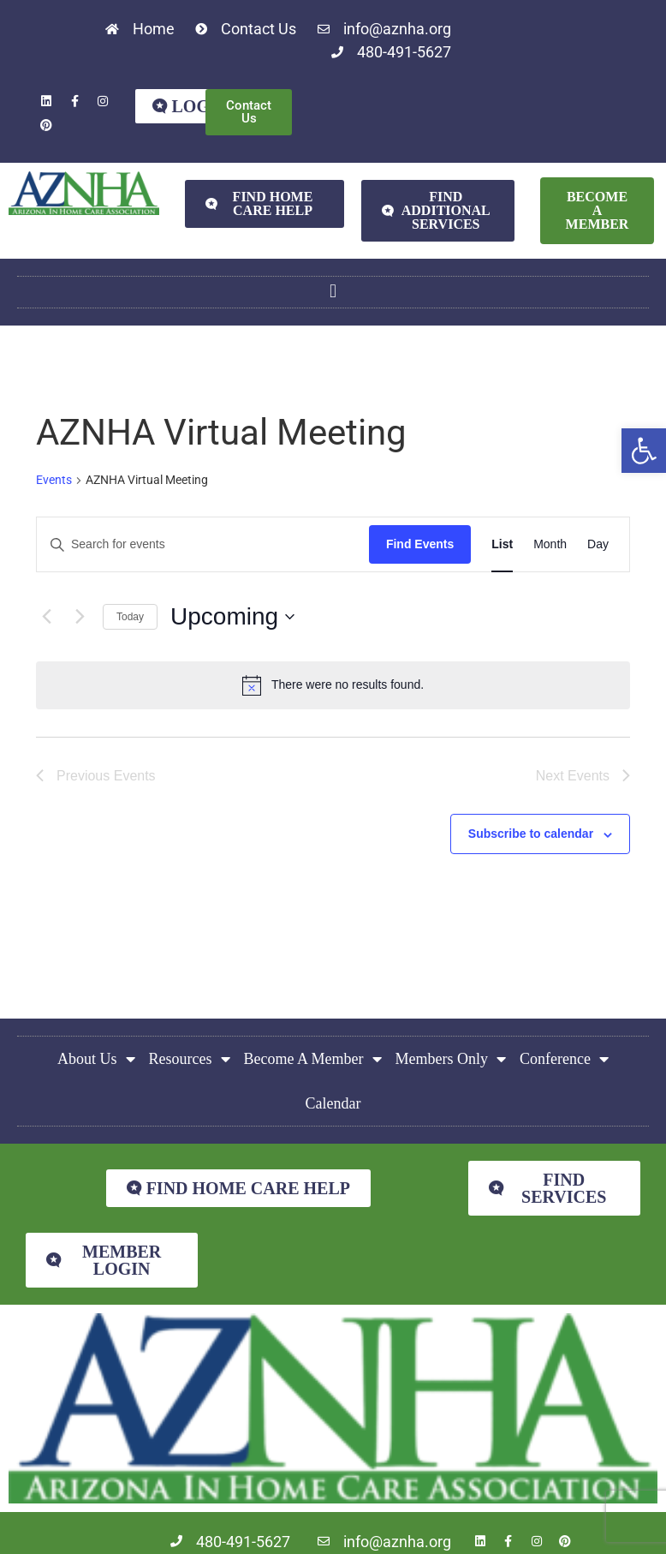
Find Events (420, 544)
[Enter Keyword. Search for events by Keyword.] (203, 544)
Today (130, 617)
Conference (564, 1059)
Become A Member (313, 1059)
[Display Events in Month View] (550, 544)
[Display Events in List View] (502, 544)
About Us (96, 1059)
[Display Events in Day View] (598, 544)
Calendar (333, 1103)
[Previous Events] (46, 617)
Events (54, 480)
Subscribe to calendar (530, 834)
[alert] (333, 685)
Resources (189, 1059)
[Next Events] (79, 617)
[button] (643, 450)
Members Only (450, 1059)
